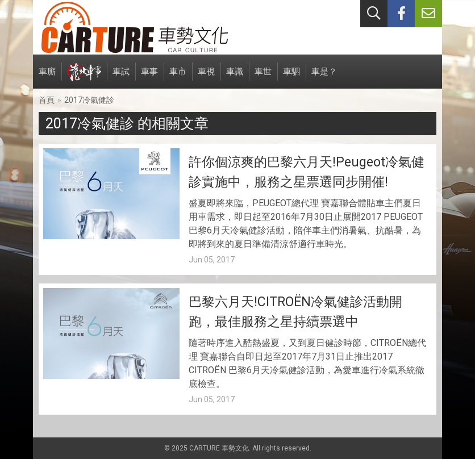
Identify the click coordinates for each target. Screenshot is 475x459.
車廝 (47, 77)
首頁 (47, 100)
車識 (234, 77)
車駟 (291, 77)
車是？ (324, 77)
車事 (149, 77)
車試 (121, 77)
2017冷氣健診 (89, 100)
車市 (178, 77)
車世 (263, 77)
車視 (206, 77)
